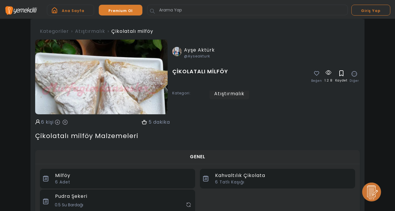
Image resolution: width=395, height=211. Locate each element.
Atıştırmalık (90, 31)
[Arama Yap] (247, 10)
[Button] (152, 11)
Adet (62, 182)
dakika (161, 122)
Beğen (316, 81)
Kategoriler (54, 31)
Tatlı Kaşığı (229, 182)
